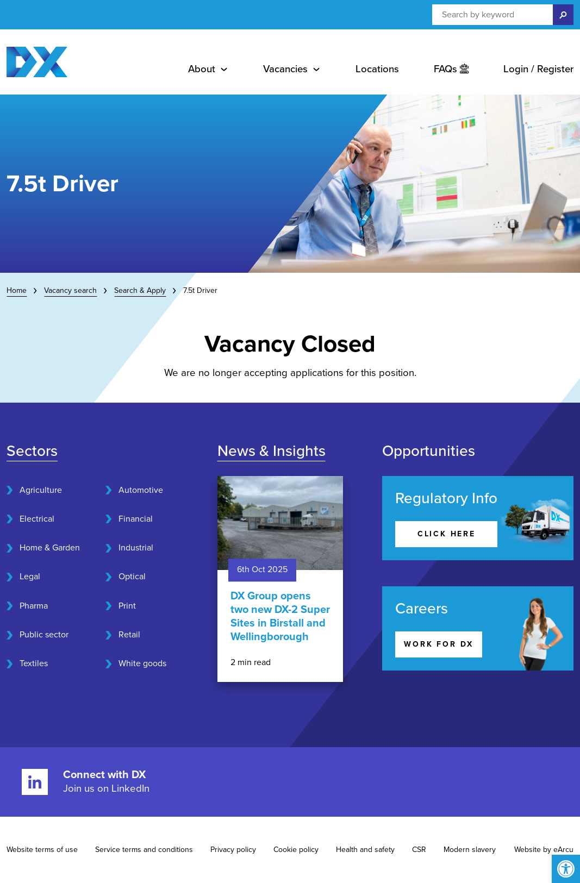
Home (17, 290)
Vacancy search (70, 290)
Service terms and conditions (144, 849)
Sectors (32, 451)
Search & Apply (140, 290)
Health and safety (365, 849)
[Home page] (37, 62)
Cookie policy (296, 849)
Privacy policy (233, 849)
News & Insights (271, 451)
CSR (419, 849)
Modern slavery (470, 849)
